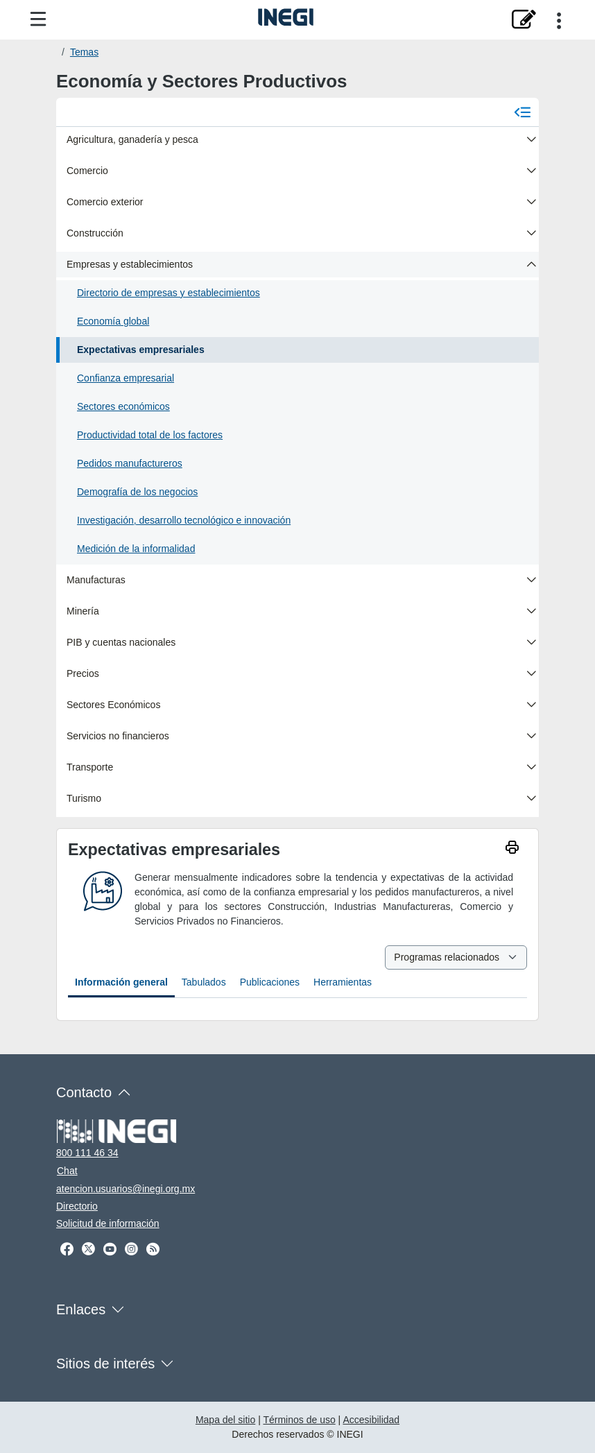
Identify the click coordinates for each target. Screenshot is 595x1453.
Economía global (113, 321)
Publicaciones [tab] (270, 982)
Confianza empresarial (125, 378)
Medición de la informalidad (136, 548)
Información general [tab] (121, 982)
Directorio (77, 1206)
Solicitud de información (107, 1223)
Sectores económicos (123, 406)
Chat (67, 1170)
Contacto (84, 1092)
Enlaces (80, 1309)
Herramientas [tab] (342, 982)
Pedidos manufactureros (129, 463)
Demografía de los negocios (137, 491)
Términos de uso (299, 1419)
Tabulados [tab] (204, 982)
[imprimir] (512, 849)
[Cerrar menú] (522, 112)
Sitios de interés (105, 1363)
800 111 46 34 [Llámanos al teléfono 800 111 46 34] (87, 1152)
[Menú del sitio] (38, 20)
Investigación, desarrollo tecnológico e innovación (184, 520)
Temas (84, 52)
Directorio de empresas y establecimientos (168, 292)
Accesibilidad (371, 1419)
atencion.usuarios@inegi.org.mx (125, 1188)
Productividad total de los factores (150, 434)
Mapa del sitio (225, 1419)
